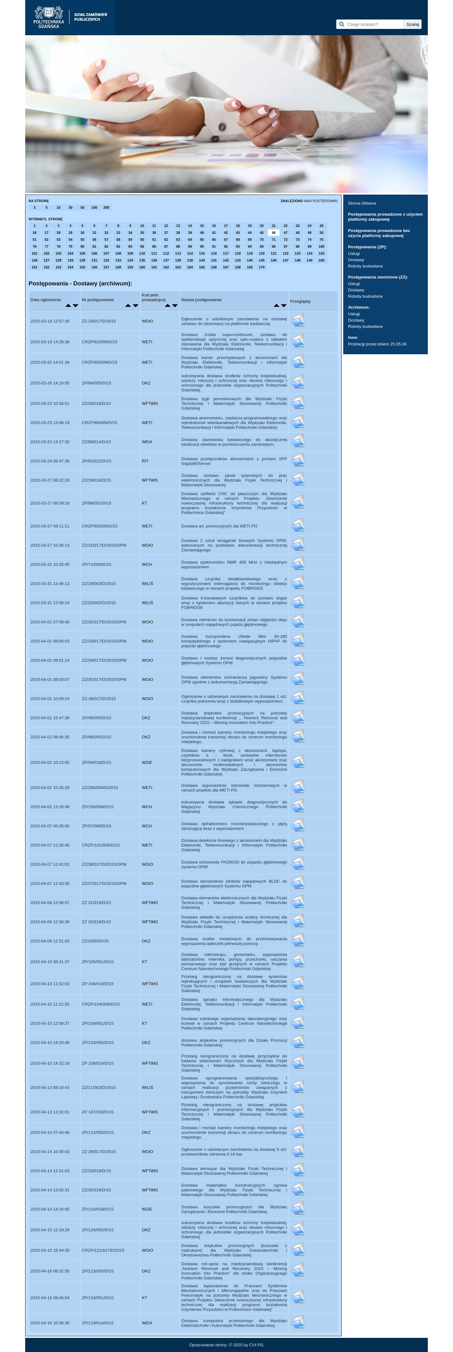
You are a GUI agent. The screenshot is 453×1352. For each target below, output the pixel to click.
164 (190, 267)
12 (166, 226)
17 (226, 226)
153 (58, 267)
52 (46, 239)
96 (274, 246)
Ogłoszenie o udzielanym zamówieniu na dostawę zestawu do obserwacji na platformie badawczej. (234, 321)
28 (58, 233)
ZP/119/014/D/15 (98, 1323)
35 (142, 233)
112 (166, 253)
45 (262, 233)
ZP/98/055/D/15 (96, 717)
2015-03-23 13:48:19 (50, 422)
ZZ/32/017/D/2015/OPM (104, 622)
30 (70, 207)
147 (285, 260)
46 (274, 233)
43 (238, 233)
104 (70, 253)
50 (82, 207)
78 (58, 246)
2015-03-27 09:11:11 (50, 526)
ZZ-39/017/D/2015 (99, 1151)
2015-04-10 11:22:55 (50, 1004)
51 (34, 239)
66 (214, 239)
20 (262, 226)
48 (297, 233)
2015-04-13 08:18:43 (50, 1087)
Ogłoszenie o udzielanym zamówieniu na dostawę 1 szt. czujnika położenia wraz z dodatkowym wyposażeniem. (234, 699)
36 (154, 233)
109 (130, 253)
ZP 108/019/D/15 (98, 1063)
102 (46, 253)
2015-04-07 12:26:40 (50, 845)
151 (34, 267)
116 (214, 253)
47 (286, 233)
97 (286, 246)
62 (166, 239)
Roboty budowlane (365, 266)
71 (274, 239)
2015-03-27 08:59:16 (50, 503)
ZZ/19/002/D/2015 (98, 583)
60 (142, 239)
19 (250, 226)
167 (226, 267)
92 (226, 246)
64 (190, 239)
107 (106, 253)
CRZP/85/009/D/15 (99, 362)
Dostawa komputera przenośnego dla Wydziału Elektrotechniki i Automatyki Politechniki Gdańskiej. (234, 1323)
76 (34, 246)
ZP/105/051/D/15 (98, 961)
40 (202, 233)
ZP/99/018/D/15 (96, 762)
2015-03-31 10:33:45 (50, 564)
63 (178, 239)
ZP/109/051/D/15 (98, 1023)
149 (309, 260)
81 (94, 246)
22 (286, 226)
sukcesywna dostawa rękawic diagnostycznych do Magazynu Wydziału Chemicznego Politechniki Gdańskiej (234, 807)
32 (106, 233)
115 (202, 253)
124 (309, 253)
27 (46, 233)
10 (58, 207)
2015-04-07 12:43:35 (50, 883)
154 (70, 267)
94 (250, 246)
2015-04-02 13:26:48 (50, 806)
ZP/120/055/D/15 (98, 1230)
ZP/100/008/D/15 (98, 806)
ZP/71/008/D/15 (96, 564)
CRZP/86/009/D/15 (99, 422)
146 (274, 260)
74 (309, 239)
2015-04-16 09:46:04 (50, 1297)
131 (94, 260)
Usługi (354, 253)
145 (262, 260)
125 (321, 253)
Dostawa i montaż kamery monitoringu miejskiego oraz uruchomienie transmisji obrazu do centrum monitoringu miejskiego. (234, 737)
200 (106, 207)
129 (70, 260)
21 (274, 226)
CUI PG (256, 1345)
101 (34, 253)
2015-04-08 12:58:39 (50, 921)
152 (46, 267)
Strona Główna (362, 203)
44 (250, 233)
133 (118, 260)
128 (58, 260)
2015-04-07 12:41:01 (50, 864)
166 (214, 267)
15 (202, 226)
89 (190, 246)
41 (214, 233)
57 (106, 239)
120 (262, 253)
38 (178, 233)
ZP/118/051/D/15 (98, 1297)
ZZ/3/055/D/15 (95, 941)
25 (321, 226)
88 (178, 246)
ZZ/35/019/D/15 (96, 1190)
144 (250, 260)
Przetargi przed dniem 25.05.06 (377, 344)
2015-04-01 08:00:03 (50, 641)
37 (166, 233)
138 (178, 260)
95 (262, 246)
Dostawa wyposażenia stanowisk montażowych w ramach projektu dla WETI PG (234, 787)
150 (321, 260)
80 (82, 246)
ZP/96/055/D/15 (96, 737)
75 (321, 239)
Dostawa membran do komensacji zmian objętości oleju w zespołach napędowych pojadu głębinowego (234, 622)
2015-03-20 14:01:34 (50, 362)
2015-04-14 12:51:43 (50, 1170)
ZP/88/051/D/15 (96, 503)
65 (202, 239)
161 (154, 267)
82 (106, 246)
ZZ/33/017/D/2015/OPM (104, 641)
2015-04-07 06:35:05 (50, 826)
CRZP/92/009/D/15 (99, 526)
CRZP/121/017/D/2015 (103, 1250)
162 (166, 267)
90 (202, 246)
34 (130, 233)
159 (130, 267)
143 (238, 260)
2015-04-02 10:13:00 (50, 762)
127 (46, 260)
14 (190, 226)
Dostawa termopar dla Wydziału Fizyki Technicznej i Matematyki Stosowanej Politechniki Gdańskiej (234, 1171)
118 (238, 253)
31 (94, 233)
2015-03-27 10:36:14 (50, 545)
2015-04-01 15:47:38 (50, 717)
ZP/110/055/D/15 (98, 1042)
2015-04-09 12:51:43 (50, 941)
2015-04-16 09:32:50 (50, 1271)
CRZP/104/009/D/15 (101, 1004)
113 (178, 253)
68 (238, 239)
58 (118, 239)
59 (130, 239)
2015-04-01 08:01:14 (50, 660)
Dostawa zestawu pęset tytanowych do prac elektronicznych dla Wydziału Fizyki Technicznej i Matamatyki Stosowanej (234, 480)
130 (82, 260)
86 (154, 246)
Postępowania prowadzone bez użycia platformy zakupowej (379, 233)
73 (297, 239)
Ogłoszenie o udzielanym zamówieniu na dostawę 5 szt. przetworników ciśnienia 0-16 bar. (234, 1151)
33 (118, 233)
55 (82, 239)
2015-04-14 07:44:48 (50, 1132)
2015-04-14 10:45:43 (50, 1151)
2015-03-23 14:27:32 (50, 441)
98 (297, 246)
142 (226, 260)
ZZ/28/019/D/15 (96, 403)
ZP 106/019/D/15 (98, 983)
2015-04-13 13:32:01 (50, 1112)
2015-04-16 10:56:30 (50, 1323)
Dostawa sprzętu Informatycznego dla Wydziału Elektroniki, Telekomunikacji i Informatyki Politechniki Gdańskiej (234, 1004)
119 (250, 253)
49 (309, 233)
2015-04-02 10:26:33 (50, 787)
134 (130, 260)
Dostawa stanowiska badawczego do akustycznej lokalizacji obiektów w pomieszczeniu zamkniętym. (234, 442)
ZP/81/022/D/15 (96, 461)
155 (82, 267)
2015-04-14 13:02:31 (50, 1190)
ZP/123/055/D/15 (98, 1271)
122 (285, 253)
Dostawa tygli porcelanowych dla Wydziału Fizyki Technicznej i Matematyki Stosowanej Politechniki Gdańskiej (234, 403)
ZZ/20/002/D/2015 (98, 602)
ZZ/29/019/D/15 (96, 480)
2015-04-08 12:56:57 (50, 902)
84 (130, 246)
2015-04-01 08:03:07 (50, 679)
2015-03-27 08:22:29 (50, 480)
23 (297, 226)
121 (274, 253)
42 (226, 233)
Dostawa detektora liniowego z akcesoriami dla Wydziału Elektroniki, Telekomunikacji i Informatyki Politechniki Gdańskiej (234, 845)
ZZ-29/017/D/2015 (99, 321)
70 (262, 239)
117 (226, 253)
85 (142, 246)
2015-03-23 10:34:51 (50, 403)
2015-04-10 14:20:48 (50, 1042)
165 (202, 267)
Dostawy (356, 259)
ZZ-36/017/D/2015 (99, 698)
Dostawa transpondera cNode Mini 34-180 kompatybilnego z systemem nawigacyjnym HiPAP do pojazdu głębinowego (234, 641)
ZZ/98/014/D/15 (96, 441)
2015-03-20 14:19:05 (50, 383)
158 (118, 267)
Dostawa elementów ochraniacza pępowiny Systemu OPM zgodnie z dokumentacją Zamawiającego (234, 679)
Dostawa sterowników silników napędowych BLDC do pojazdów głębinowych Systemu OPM (234, 883)
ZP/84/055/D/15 (96, 383)
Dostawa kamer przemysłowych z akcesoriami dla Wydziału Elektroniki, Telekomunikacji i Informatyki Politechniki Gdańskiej (234, 362)
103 (58, 253)
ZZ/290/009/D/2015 (100, 787)
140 (202, 260)
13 (178, 226)
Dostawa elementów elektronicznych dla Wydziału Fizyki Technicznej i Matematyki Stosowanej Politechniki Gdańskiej (234, 903)
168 (238, 267)
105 (82, 253)
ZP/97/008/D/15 (96, 826)
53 (58, 239)
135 (142, 260)
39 (190, 233)
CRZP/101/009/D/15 (101, 845)
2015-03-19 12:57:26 (50, 321)
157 (106, 267)
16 (214, 226)
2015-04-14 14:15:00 (50, 1209)
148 (297, 260)
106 (94, 253)
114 (190, 253)
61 (154, 239)
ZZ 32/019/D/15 (96, 921)
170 (262, 267)
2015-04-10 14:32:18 (50, 1063)
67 (226, 239)
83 (118, 246)
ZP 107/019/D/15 (98, 1112)
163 (178, 267)
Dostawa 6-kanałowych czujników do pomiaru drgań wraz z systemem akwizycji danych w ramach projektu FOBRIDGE (234, 603)
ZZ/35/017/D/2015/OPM (104, 679)
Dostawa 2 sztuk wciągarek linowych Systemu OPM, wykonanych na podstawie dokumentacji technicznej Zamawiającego (234, 545)
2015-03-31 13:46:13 (50, 583)
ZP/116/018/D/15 (98, 1209)
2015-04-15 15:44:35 (50, 1250)
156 (94, 267)
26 (34, 233)
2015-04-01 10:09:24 (50, 698)
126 (34, 260)
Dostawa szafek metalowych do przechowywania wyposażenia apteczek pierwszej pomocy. (234, 941)
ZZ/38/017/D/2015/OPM (104, 864)
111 (154, 253)
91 (214, 246)
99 (309, 246)
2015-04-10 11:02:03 (50, 983)
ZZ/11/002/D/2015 (98, 1087)
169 (250, 267)
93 (238, 246)
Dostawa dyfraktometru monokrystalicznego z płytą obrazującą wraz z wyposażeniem (234, 826)
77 (46, 246)
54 (70, 239)
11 (154, 226)
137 (166, 260)
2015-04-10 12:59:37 (50, 1023)
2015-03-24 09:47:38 (50, 461)
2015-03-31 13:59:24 (50, 602)
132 (106, 260)
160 (142, 267)
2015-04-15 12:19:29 (50, 1230)
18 (238, 226)
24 (309, 226)
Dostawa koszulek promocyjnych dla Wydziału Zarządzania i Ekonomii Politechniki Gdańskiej (234, 1209)
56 (94, 239)
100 (94, 207)
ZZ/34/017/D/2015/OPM (104, 660)
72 (286, 239)
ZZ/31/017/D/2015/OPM (104, 545)
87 (166, 246)
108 (118, 253)
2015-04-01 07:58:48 (50, 622)
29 (70, 233)
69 (250, 239)
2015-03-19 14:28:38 (50, 341)
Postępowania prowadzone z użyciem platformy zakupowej (385, 217)
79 (70, 246)
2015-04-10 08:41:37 (50, 961)
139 (190, 260)
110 (142, 253)
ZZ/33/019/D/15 (96, 1170)
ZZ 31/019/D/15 (96, 902)
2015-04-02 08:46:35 (50, 737)
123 (297, 253)
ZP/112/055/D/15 (98, 1132)
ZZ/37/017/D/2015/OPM (104, 883)
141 (214, 260)
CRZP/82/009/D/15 (99, 341)
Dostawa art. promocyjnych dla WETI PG (219, 526)
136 (154, 260)
